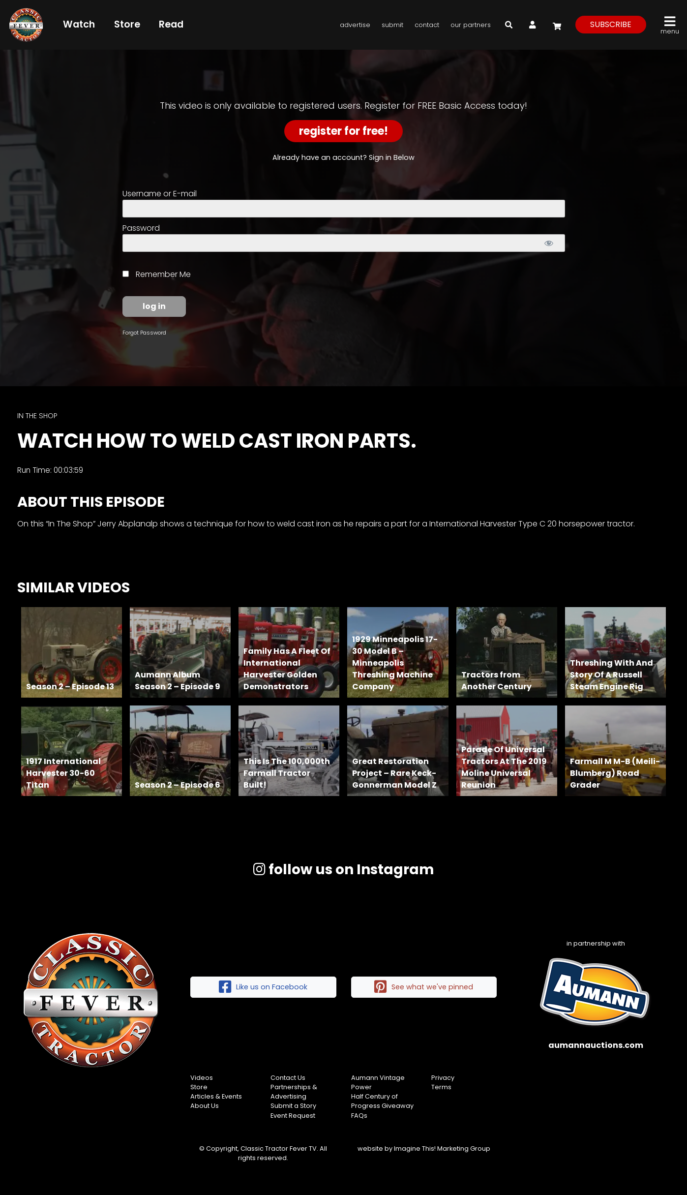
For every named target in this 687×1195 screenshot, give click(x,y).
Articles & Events (216, 1096)
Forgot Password (144, 333)
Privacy (442, 1077)
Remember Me (156, 274)
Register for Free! (343, 131)
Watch (79, 24)
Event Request (292, 1115)
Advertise (355, 25)
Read (171, 24)
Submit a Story (293, 1106)
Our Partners (470, 25)
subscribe (610, 24)
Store (127, 24)
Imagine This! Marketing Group (442, 1148)
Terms (441, 1087)
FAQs (359, 1115)
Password (141, 228)
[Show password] (549, 243)
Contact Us (287, 1077)
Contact (427, 25)
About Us (204, 1106)
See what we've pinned (423, 987)
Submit (392, 25)
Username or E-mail (159, 193)
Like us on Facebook (263, 987)
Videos (201, 1077)
